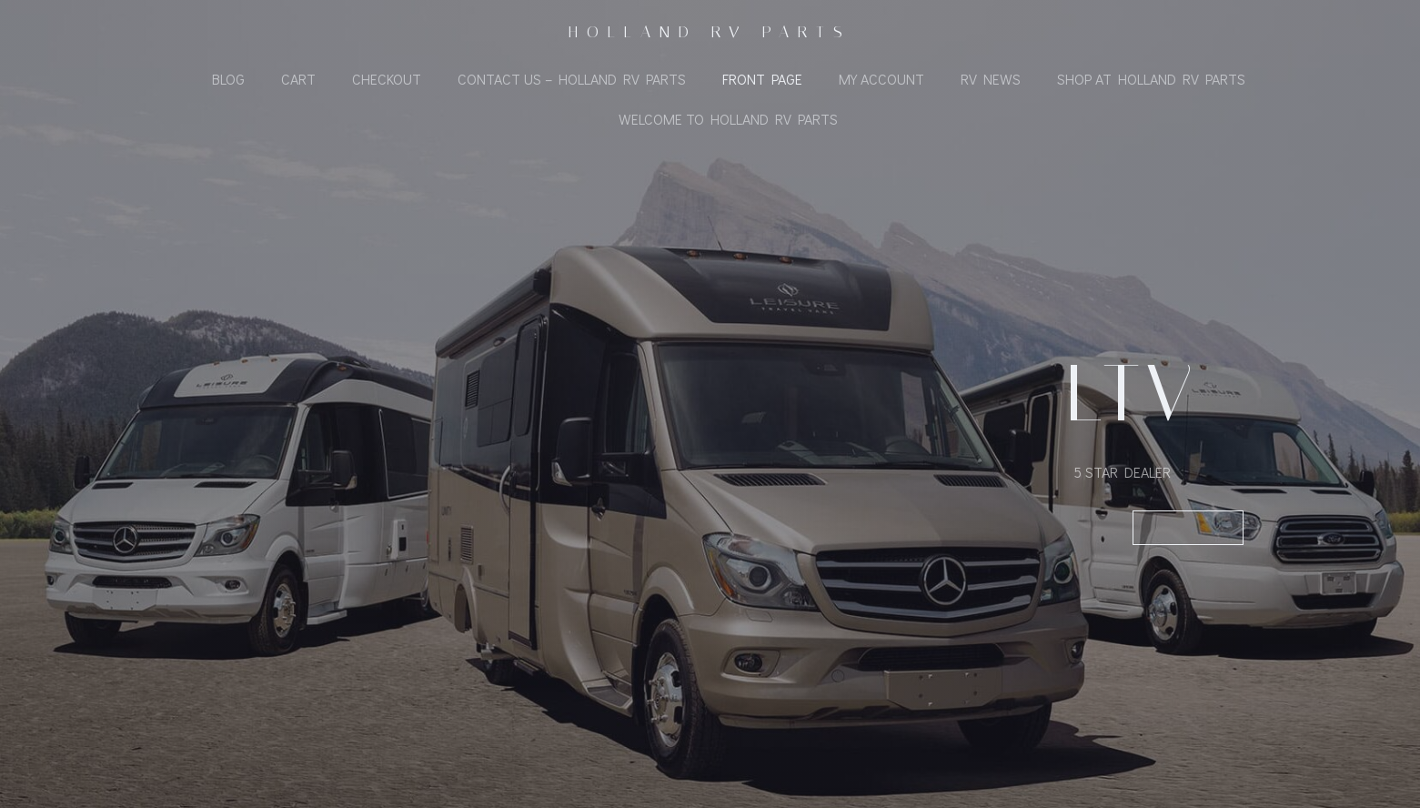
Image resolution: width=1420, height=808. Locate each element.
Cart (298, 78)
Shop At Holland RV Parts (1151, 78)
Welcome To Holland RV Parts (728, 118)
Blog (228, 78)
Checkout (386, 78)
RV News (991, 78)
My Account (881, 78)
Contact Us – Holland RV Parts (572, 78)
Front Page (762, 78)
